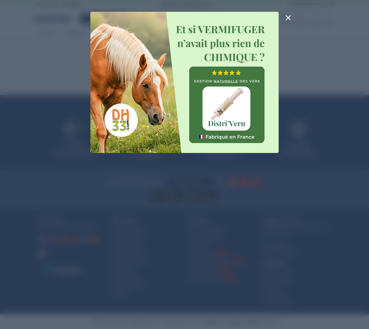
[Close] (288, 21)
